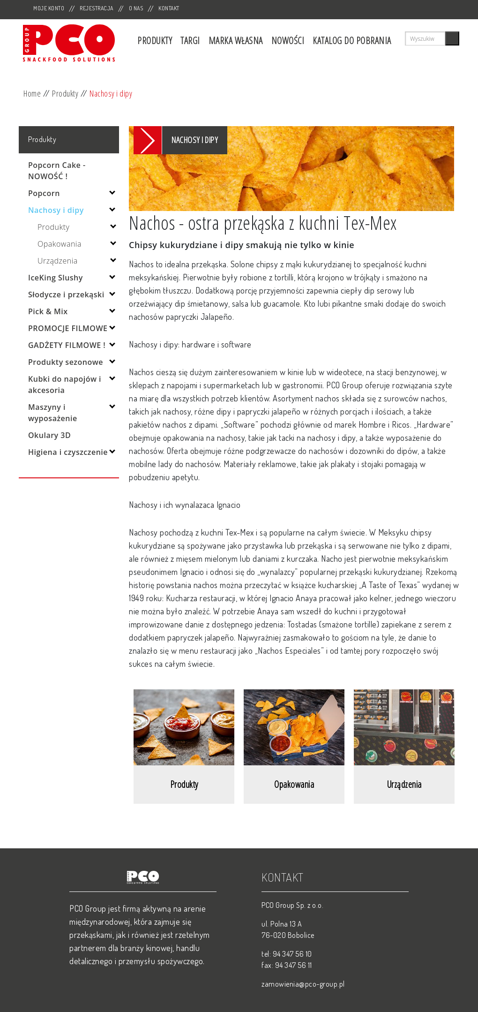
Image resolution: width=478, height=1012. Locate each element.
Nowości (288, 40)
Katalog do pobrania (352, 40)
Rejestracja (96, 8)
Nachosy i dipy (111, 93)
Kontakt (168, 8)
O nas (136, 8)
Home (32, 93)
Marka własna (236, 40)
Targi (190, 40)
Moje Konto (48, 8)
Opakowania (59, 244)
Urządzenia (57, 261)
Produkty (154, 40)
